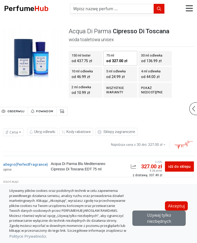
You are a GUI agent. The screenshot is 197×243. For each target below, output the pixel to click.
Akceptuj (176, 206)
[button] (189, 8)
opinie (7, 169)
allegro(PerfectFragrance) (25, 164)
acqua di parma (90, 31)
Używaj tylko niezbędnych (159, 218)
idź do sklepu (179, 166)
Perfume (26, 8)
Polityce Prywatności (27, 236)
